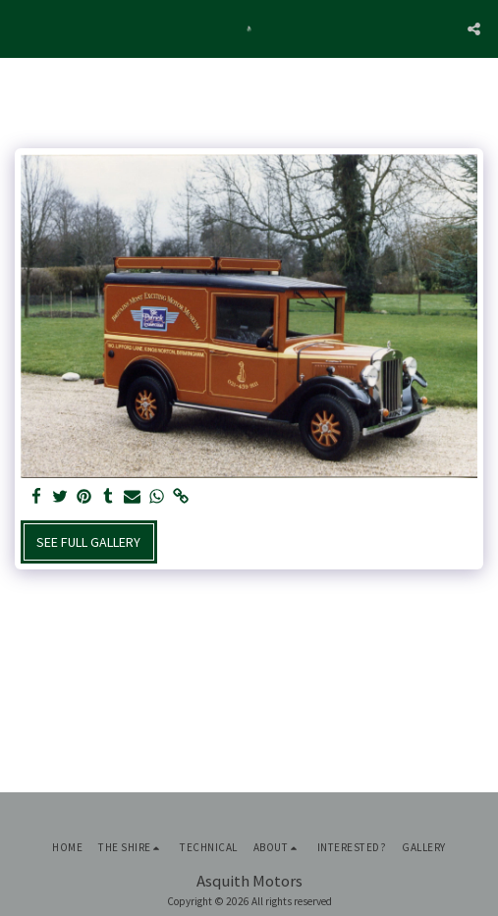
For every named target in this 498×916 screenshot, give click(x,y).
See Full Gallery (88, 542)
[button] (21, 28)
